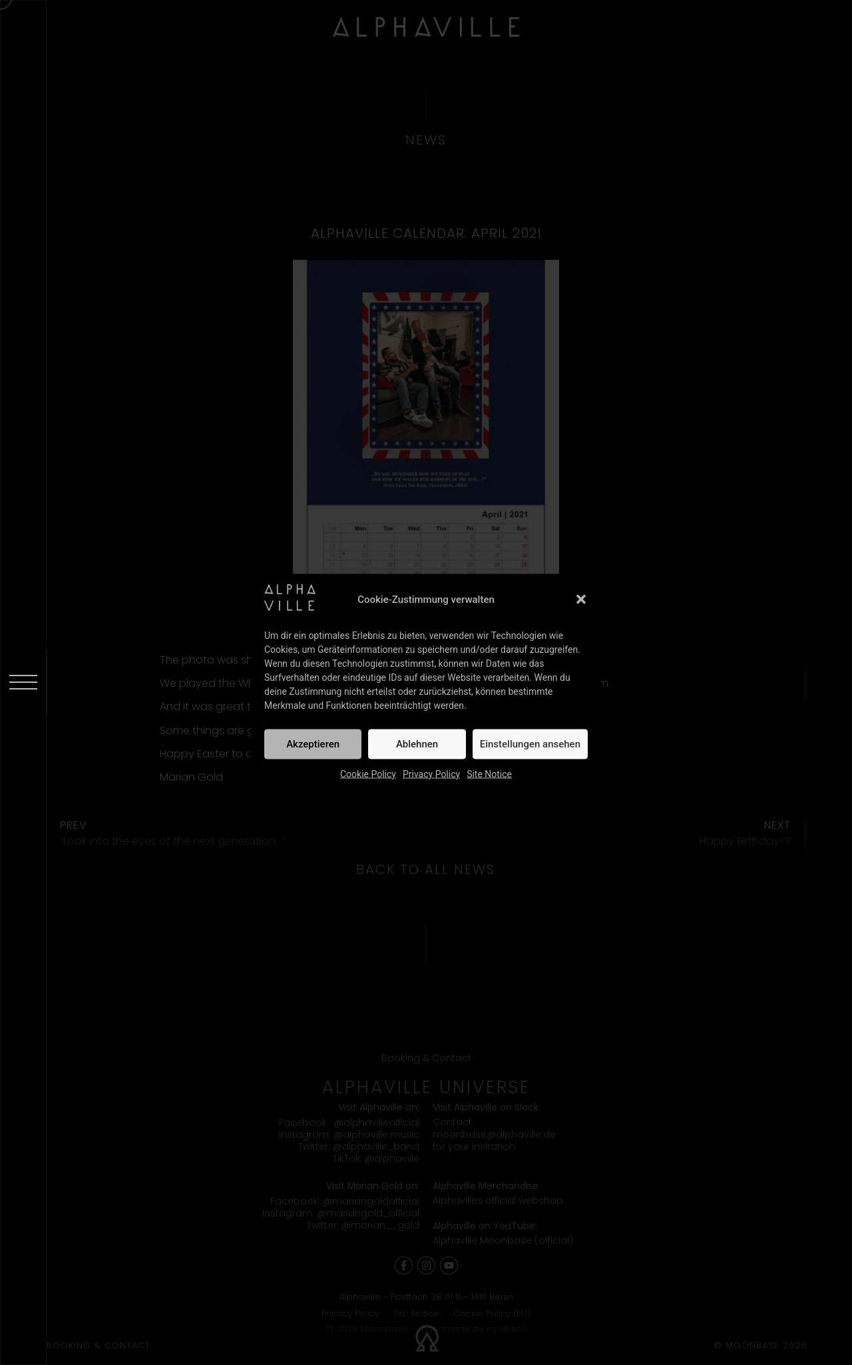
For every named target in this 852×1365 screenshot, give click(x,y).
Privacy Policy (431, 773)
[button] (581, 599)
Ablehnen (417, 744)
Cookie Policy (368, 773)
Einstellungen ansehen (530, 744)
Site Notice (489, 773)
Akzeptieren (312, 744)
